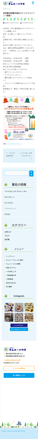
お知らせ (6, 8)
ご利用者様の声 (11, 275)
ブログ (7, 236)
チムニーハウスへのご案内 (14, 260)
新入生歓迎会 (9, 203)
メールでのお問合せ (19, 368)
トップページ (10, 256)
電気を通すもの (9, 197)
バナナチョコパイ (10, 208)
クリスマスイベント (15, 144)
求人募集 (9, 286)
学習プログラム (11, 268)
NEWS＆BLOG (11, 283)
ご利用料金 (9, 279)
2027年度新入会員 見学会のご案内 (16, 191)
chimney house (11, 431)
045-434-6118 (12, 360)
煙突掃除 (7, 214)
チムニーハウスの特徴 (13, 264)
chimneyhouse (27, 23)
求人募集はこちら (19, 375)
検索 (31, 173)
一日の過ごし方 (11, 271)
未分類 (7, 239)
